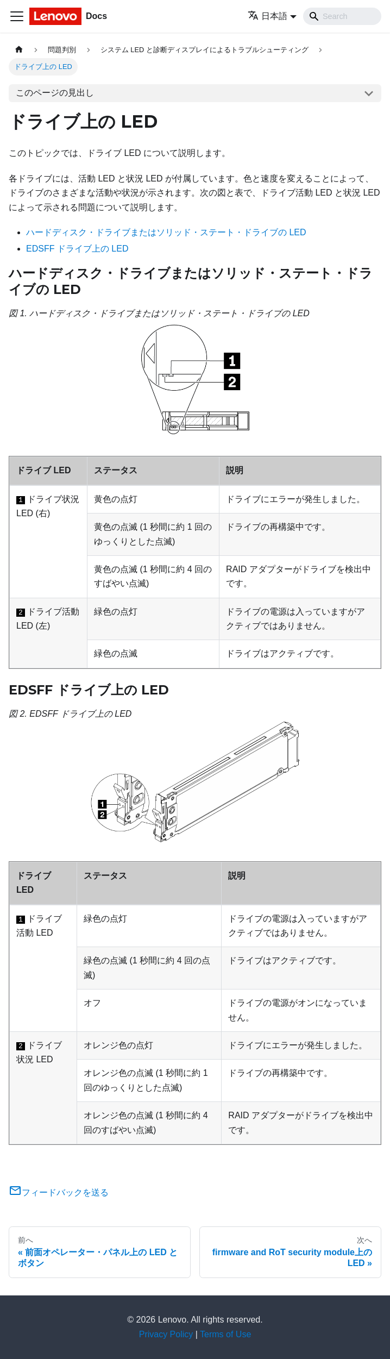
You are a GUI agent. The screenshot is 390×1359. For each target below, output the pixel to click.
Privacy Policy (166, 1334)
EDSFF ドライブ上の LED (77, 248)
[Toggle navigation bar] (17, 16)
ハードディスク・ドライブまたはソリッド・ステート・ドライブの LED (166, 232)
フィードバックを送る (59, 1192)
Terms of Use (225, 1334)
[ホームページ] (19, 49)
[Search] (342, 16)
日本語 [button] (267, 16)
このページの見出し (55, 92)
